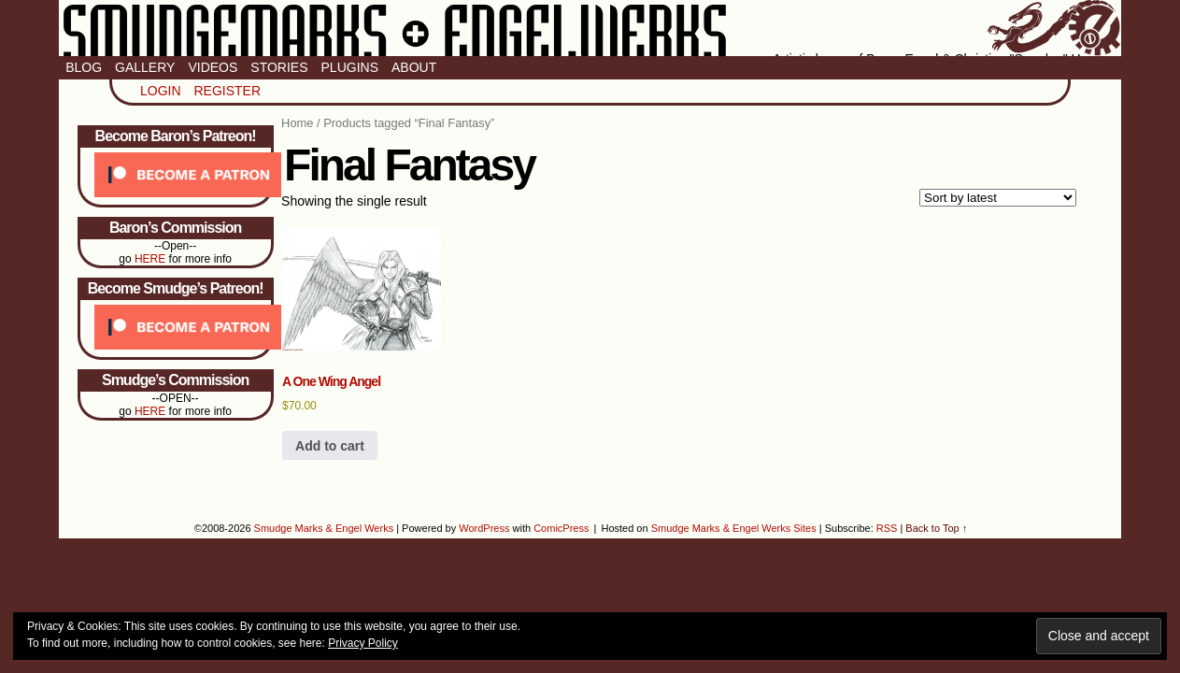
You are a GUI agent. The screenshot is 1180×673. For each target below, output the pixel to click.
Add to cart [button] (329, 445)
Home (297, 123)
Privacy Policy (363, 643)
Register (227, 90)
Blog (83, 67)
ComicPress (561, 528)
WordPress (484, 528)
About (413, 67)
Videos (212, 67)
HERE (150, 258)
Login (160, 90)
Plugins (349, 67)
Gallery (145, 67)
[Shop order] (997, 198)
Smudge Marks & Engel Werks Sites (734, 528)
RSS (887, 528)
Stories (278, 67)
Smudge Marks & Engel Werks (590, 28)
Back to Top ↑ (936, 528)
